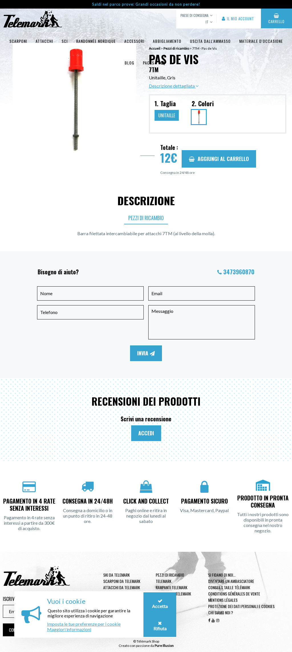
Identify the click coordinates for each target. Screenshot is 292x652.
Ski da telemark (116, 575)
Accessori (134, 41)
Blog (129, 63)
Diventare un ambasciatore (231, 581)
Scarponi (18, 41)
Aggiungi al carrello (219, 158)
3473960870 (238, 271)
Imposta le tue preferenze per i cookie (84, 624)
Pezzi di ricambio (146, 218)
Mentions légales (223, 600)
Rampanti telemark (171, 587)
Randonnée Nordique (96, 41)
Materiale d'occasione (261, 41)
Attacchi (44, 41)
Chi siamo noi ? (220, 612)
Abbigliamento (167, 41)
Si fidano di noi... (222, 575)
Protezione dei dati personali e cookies (241, 606)
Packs (148, 63)
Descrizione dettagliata (173, 85)
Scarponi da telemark (121, 581)
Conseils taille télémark (229, 587)
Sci (65, 41)
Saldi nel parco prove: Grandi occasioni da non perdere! (146, 4)
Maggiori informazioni (69, 629)
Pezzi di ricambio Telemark (170, 578)
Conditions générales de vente (234, 594)
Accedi (146, 433)
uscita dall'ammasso (210, 41)
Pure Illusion (164, 645)
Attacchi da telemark (121, 587)
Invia (146, 353)
